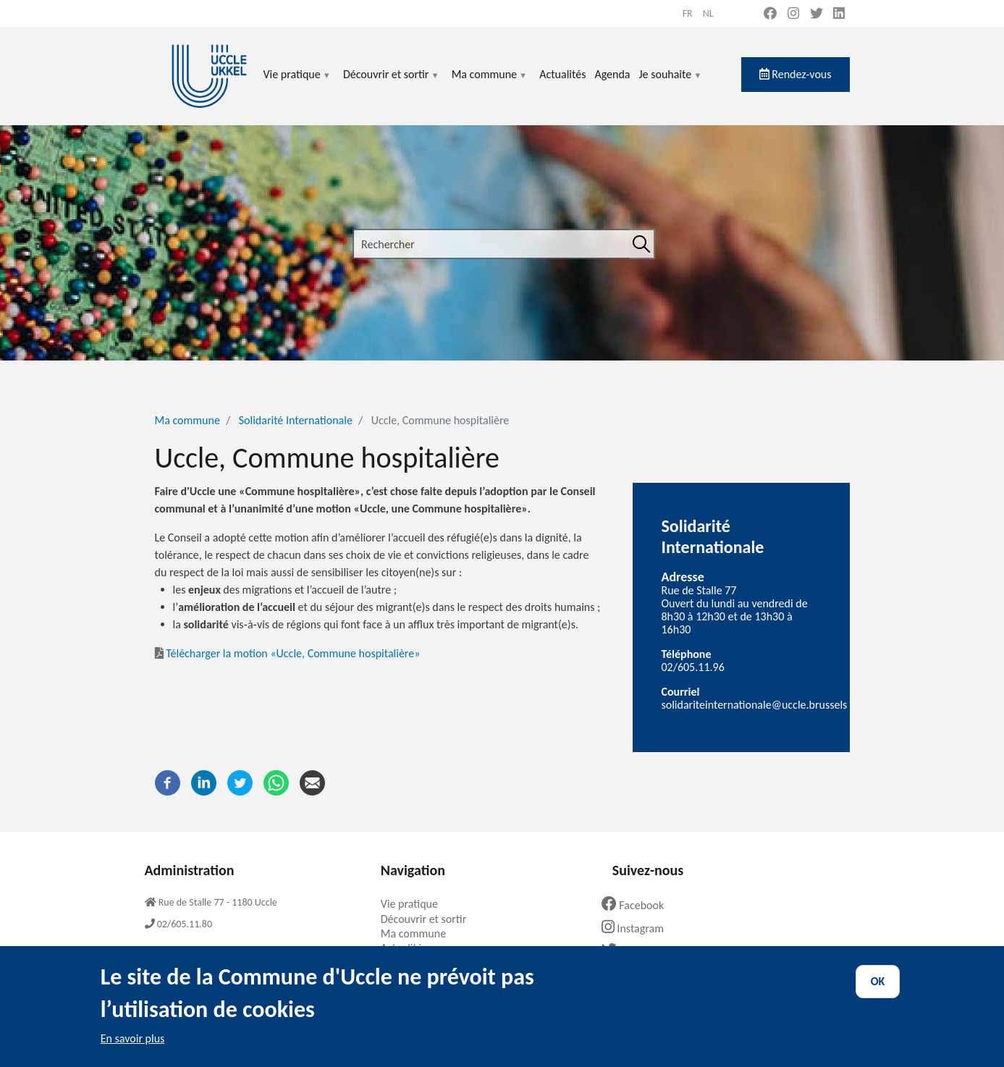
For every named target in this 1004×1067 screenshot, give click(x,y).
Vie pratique (297, 82)
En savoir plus (133, 1051)
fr (688, 13)
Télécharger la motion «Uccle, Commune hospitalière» (288, 653)
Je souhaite (671, 82)
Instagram (638, 928)
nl (708, 13)
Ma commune (490, 82)
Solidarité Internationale (296, 420)
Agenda (612, 74)
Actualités (562, 74)
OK (878, 994)
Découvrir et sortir (391, 82)
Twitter (632, 951)
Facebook (638, 905)
